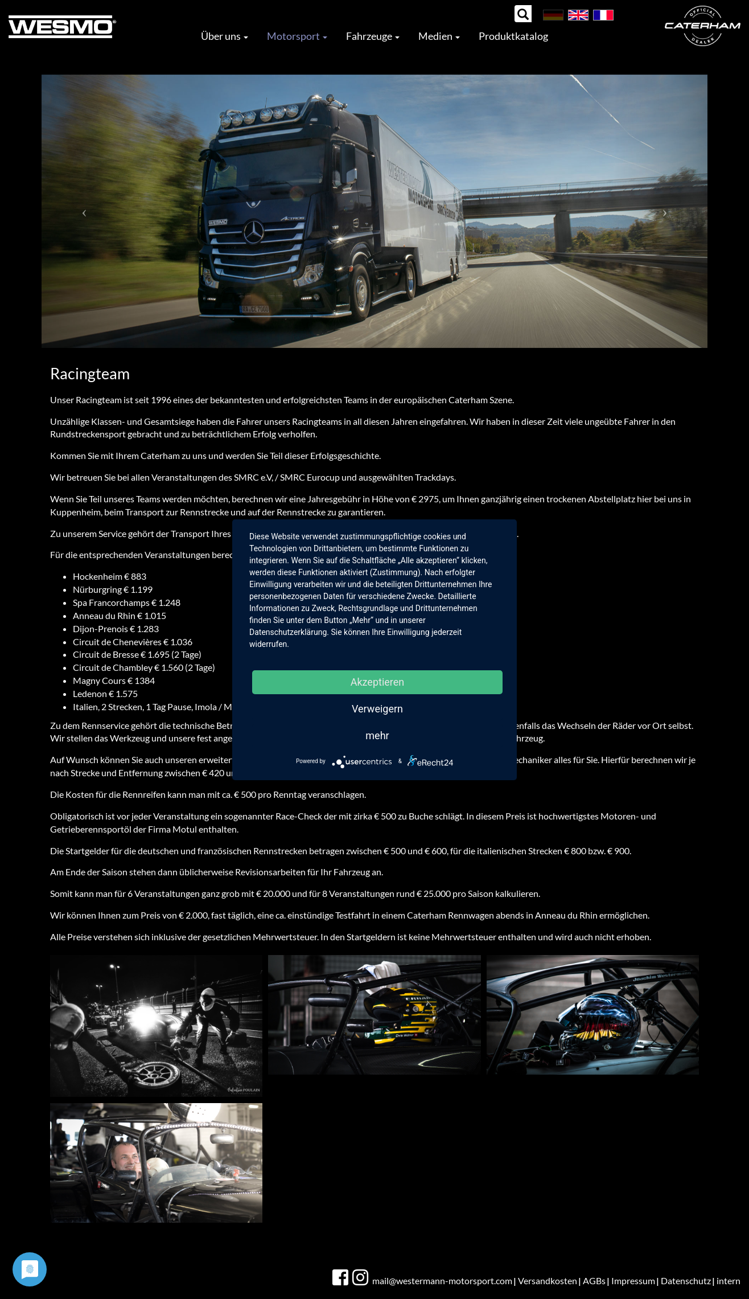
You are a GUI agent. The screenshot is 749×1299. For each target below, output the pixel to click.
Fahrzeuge (373, 36)
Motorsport (297, 36)
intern (728, 1280)
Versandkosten (547, 1280)
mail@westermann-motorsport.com (442, 1280)
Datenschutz (686, 1280)
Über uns (224, 36)
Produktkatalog (513, 36)
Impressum (633, 1280)
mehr (377, 735)
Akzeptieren (378, 682)
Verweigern (377, 709)
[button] (84, 211)
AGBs (594, 1280)
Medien (439, 36)
